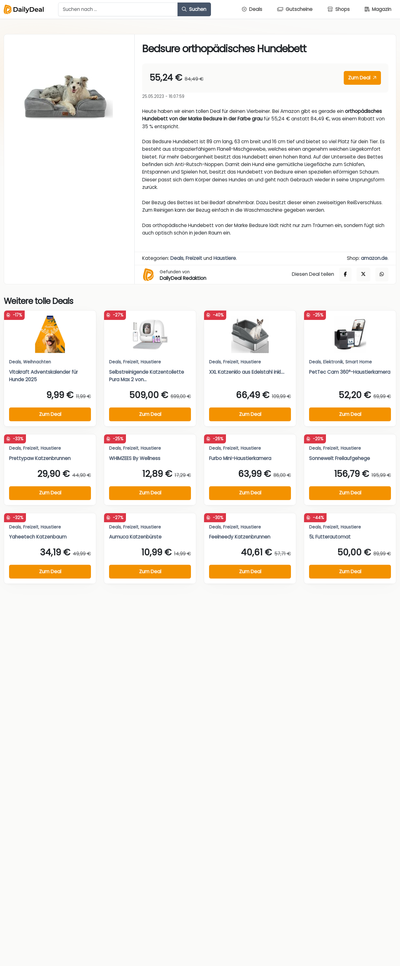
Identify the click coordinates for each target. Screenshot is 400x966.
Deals (176, 258)
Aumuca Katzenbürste (135, 537)
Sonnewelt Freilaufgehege (339, 458)
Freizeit (194, 258)
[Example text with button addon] (118, 9)
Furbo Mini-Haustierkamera (240, 458)
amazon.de (374, 258)
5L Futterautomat (330, 537)
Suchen (194, 9)
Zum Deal (362, 77)
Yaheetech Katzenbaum (38, 537)
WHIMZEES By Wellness (134, 458)
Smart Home (358, 362)
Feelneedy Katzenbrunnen (239, 537)
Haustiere (224, 258)
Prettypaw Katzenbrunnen (40, 458)
